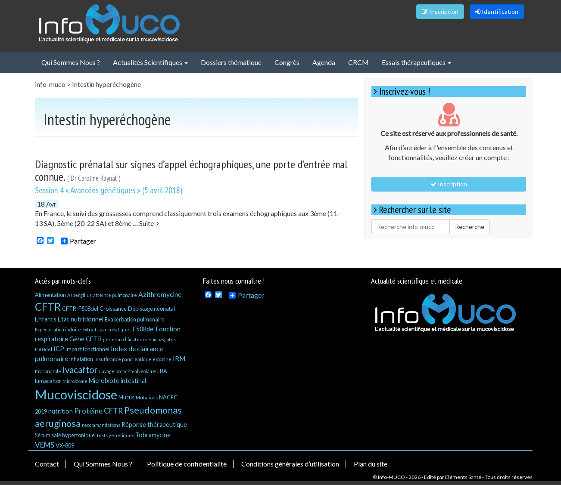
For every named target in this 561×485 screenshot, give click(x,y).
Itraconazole (48, 371)
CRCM (358, 62)
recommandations (101, 425)
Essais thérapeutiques (416, 62)
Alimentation (50, 294)
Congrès (286, 62)
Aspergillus (79, 295)
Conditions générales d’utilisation (290, 464)
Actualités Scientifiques (150, 62)
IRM (179, 358)
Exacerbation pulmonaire (135, 319)
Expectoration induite (58, 329)
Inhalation (81, 358)
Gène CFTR (85, 339)
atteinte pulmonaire (115, 295)
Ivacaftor (80, 370)
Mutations (147, 397)
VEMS (44, 444)
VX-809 (65, 445)
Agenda (323, 62)
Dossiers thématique (231, 62)
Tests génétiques (115, 435)
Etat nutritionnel (80, 319)
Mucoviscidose (76, 394)
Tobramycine (153, 435)
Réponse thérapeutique (154, 424)
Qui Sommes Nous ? (70, 62)
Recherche (469, 226)
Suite (149, 223)
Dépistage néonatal (151, 308)
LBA (162, 371)
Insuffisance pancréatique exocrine (132, 359)
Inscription (440, 11)
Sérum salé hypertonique (65, 435)
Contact (47, 464)
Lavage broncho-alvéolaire (127, 371)
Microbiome (74, 381)
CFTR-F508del (80, 308)
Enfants (45, 319)
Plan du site (370, 464)
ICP (58, 348)
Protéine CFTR (98, 410)
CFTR (48, 306)
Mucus (126, 397)
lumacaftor (48, 380)
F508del (144, 329)
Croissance (113, 308)
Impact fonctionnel (87, 349)
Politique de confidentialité (187, 464)
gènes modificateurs (125, 339)
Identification (496, 11)
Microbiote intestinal (117, 380)
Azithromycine (159, 294)
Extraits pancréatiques (106, 329)
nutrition (60, 411)
